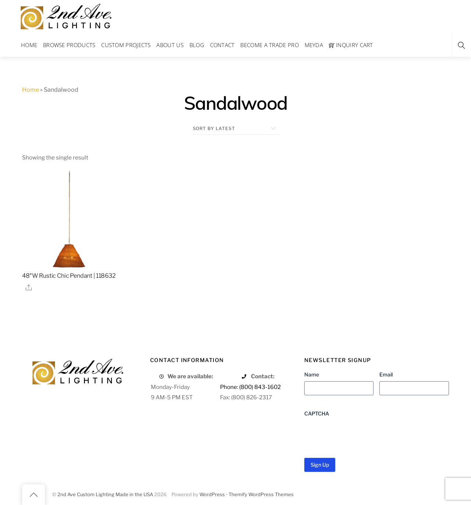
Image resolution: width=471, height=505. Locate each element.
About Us (169, 45)
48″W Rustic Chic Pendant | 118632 (69, 275)
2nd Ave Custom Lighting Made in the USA (105, 494)
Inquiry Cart (351, 45)
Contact (222, 45)
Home (29, 45)
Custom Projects (126, 45)
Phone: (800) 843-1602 (250, 386)
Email (386, 374)
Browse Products (69, 45)
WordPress (212, 494)
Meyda (314, 45)
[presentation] (360, 434)
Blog (197, 45)
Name (311, 374)
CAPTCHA (316, 413)
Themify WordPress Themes (261, 494)
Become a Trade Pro (269, 45)
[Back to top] (33, 494)
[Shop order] (236, 128)
